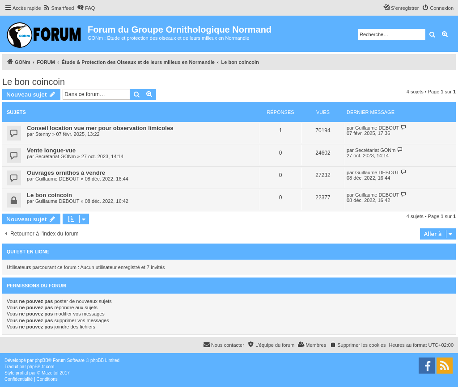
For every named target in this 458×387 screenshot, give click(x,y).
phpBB (41, 360)
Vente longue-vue (51, 150)
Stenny (43, 134)
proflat (22, 372)
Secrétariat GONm (55, 156)
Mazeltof (50, 372)
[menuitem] (58, 8)
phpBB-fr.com (41, 366)
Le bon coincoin (33, 82)
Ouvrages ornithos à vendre (66, 172)
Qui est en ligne (28, 251)
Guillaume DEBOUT (377, 127)
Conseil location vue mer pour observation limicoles (100, 128)
